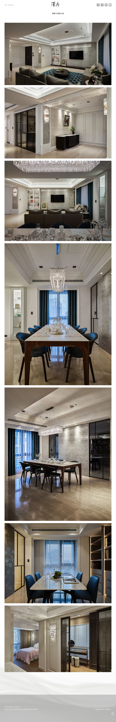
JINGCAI (108, 709)
